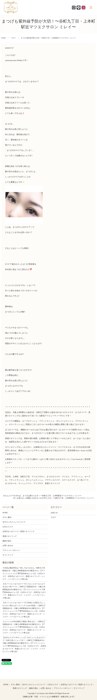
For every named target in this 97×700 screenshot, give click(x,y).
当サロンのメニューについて (14, 522)
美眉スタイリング (10, 536)
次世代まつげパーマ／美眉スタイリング (18, 531)
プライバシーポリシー (11, 550)
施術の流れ (7, 541)
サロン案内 (7, 517)
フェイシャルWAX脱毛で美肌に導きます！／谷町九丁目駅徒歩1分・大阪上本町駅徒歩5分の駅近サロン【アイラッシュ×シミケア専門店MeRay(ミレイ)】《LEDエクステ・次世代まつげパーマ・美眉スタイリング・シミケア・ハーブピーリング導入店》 (24, 627)
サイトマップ (8, 555)
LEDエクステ (8, 527)
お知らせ (54, 513)
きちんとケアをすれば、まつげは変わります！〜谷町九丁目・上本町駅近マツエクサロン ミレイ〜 (42, 496)
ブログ (13, 38)
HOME (3, 38)
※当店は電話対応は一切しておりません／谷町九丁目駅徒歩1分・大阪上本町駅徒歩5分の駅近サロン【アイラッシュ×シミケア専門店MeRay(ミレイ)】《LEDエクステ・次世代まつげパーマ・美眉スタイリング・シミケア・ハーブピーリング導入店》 (24, 573)
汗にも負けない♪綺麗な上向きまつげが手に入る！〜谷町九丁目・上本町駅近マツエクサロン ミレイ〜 (53, 498)
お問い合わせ (8, 546)
